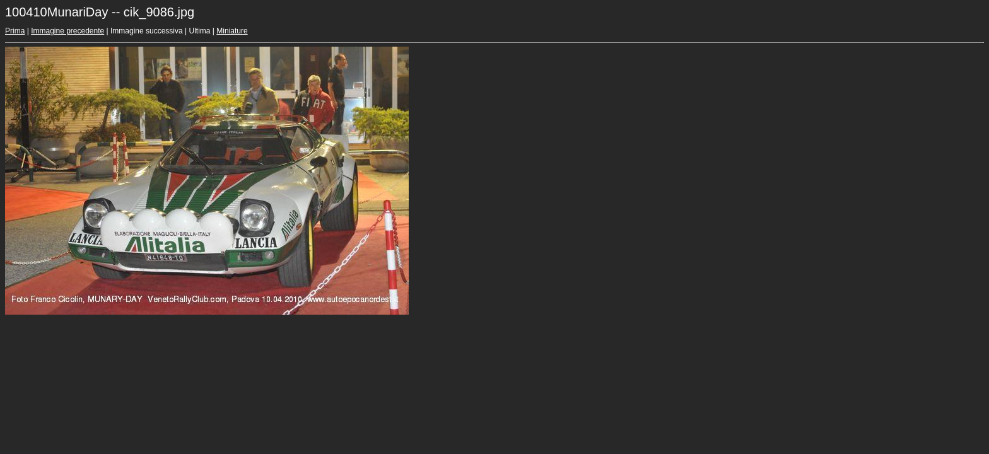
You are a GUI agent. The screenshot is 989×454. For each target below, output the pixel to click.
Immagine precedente (67, 30)
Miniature (231, 30)
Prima (15, 30)
